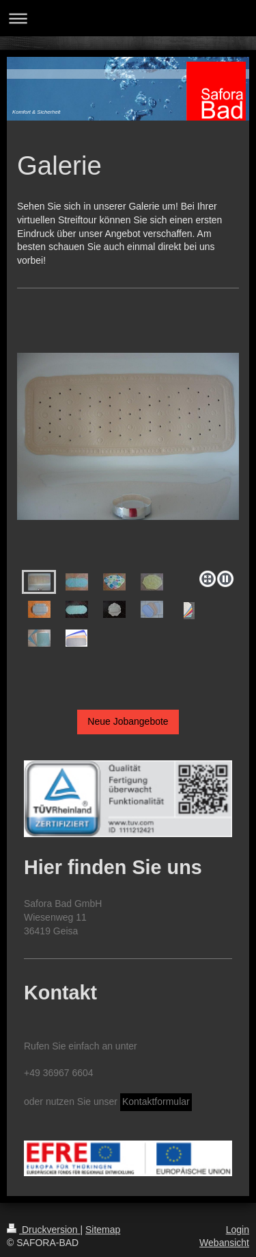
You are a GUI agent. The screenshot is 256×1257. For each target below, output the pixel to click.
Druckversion (43, 1229)
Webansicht (224, 1242)
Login (237, 1229)
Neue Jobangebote (127, 721)
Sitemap (102, 1229)
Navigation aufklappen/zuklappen (128, 18)
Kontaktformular (156, 1101)
